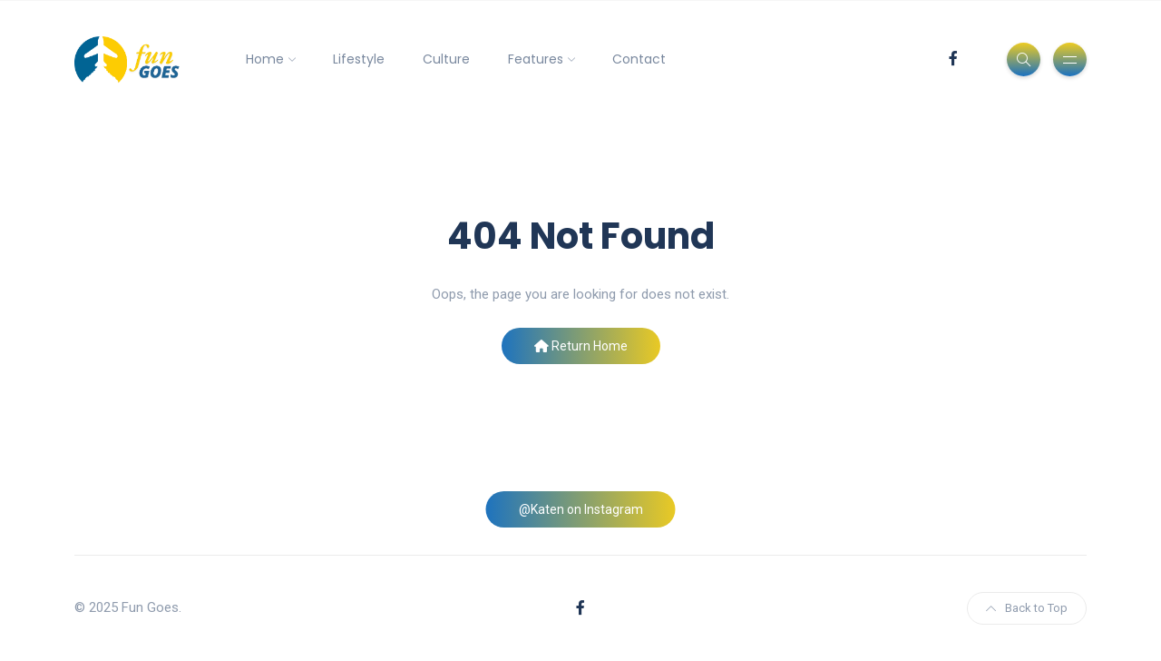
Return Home (581, 346)
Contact (639, 59)
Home (265, 59)
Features (535, 59)
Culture (446, 59)
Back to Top (1027, 608)
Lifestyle (359, 59)
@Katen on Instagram (581, 509)
